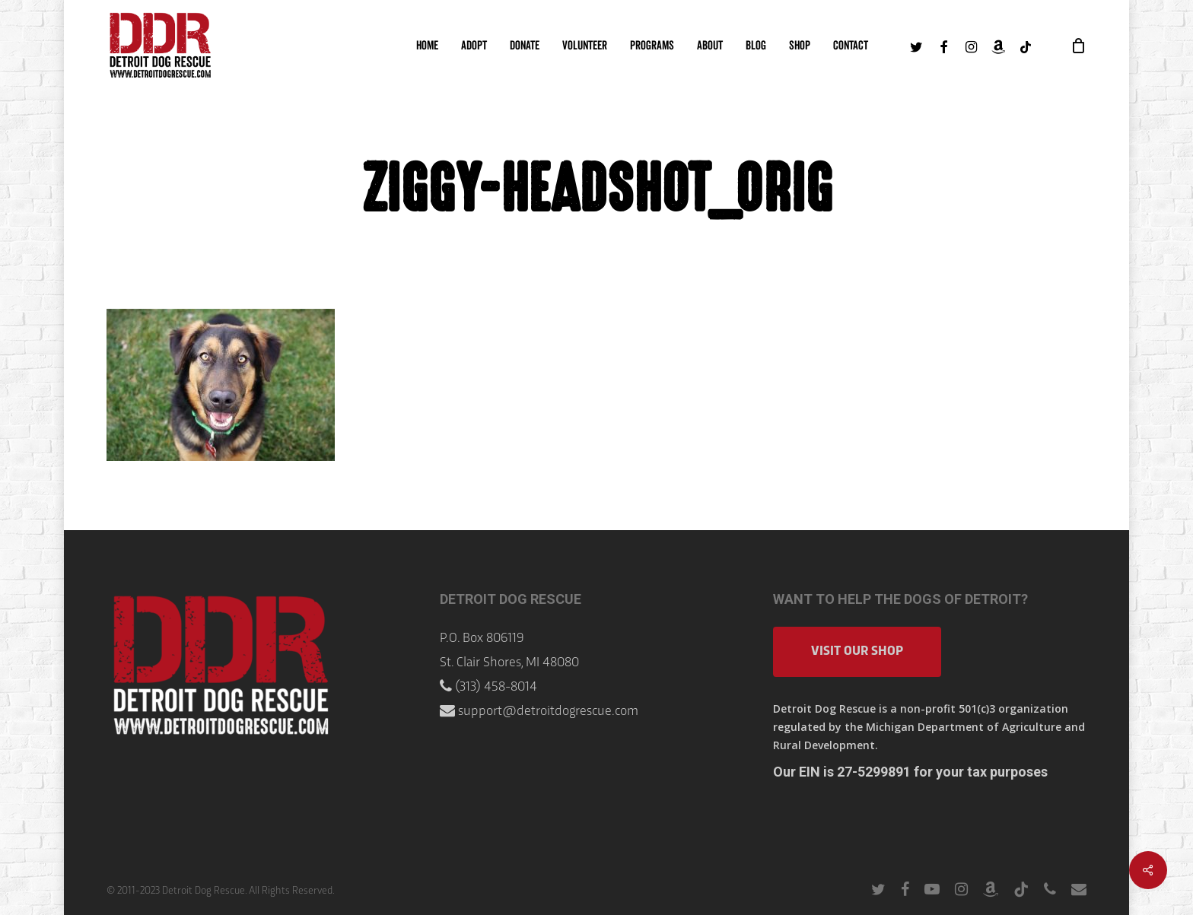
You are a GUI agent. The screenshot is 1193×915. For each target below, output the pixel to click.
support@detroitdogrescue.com (548, 711)
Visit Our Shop (857, 651)
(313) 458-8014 (496, 687)
